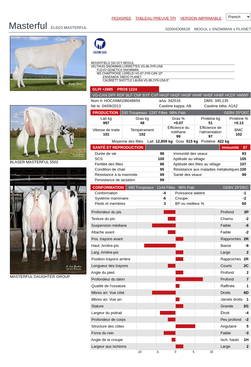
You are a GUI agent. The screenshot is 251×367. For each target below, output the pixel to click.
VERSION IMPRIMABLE (201, 18)
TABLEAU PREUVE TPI (155, 18)
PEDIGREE (121, 18)
